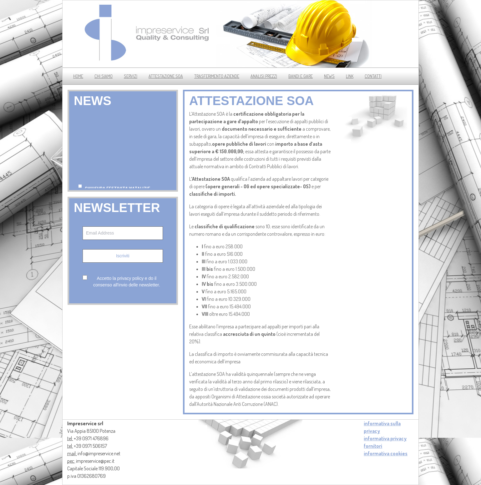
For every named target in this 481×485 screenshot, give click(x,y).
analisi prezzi (264, 76)
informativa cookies (386, 453)
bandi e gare (300, 76)
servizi (130, 76)
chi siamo (103, 76)
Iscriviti (122, 255)
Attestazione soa (166, 76)
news (329, 76)
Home (78, 76)
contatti (373, 76)
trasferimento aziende (216, 76)
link (349, 76)
